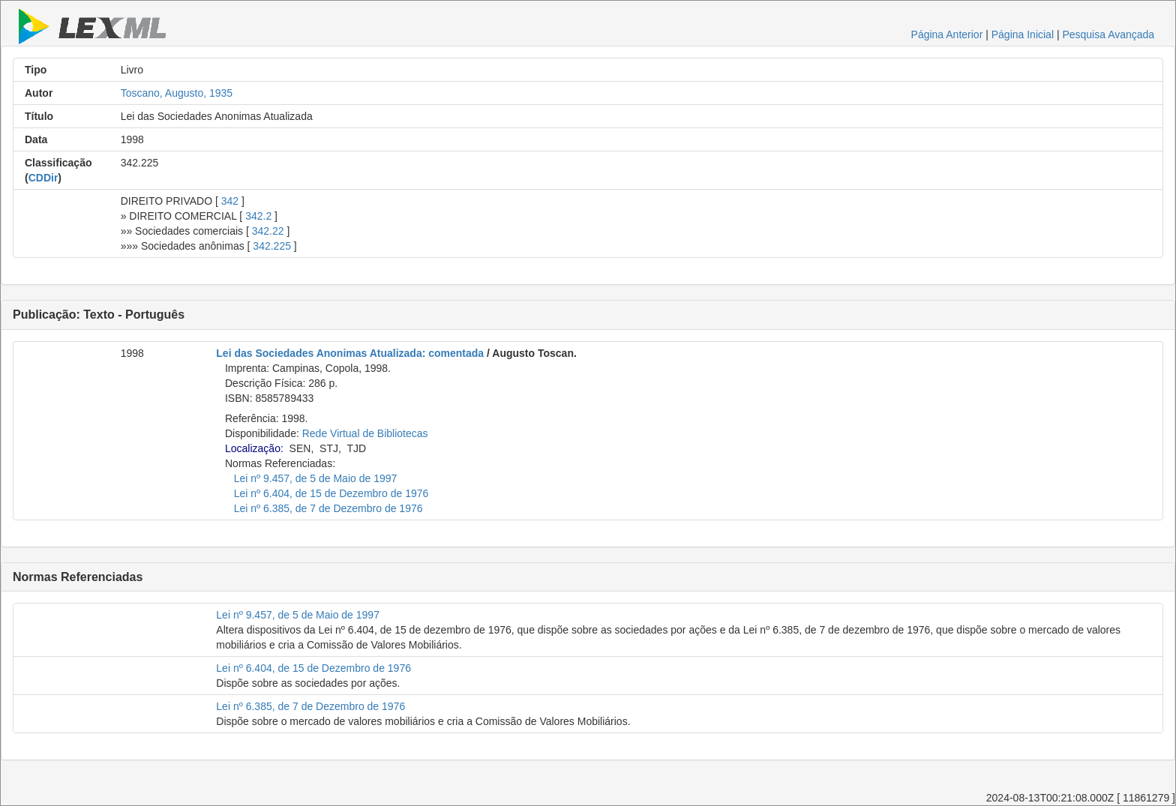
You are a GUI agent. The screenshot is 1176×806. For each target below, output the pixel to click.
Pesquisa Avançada (1108, 34)
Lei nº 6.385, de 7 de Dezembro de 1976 (328, 508)
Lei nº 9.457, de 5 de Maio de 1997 (316, 478)
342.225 (272, 246)
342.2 (258, 216)
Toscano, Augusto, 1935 (176, 93)
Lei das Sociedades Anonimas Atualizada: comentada (350, 353)
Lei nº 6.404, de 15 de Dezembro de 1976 (331, 493)
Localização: (254, 448)
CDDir (43, 178)
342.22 (268, 231)
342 (229, 201)
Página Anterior (947, 34)
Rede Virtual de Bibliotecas (365, 433)
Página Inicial (1023, 34)
